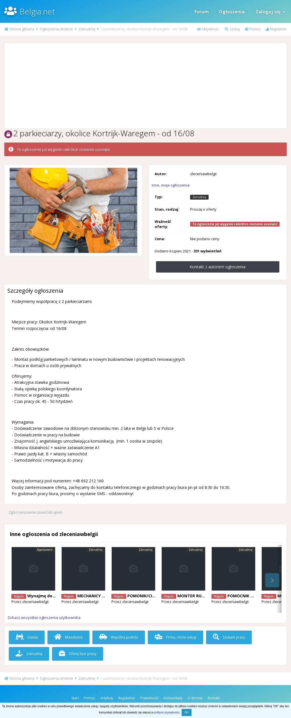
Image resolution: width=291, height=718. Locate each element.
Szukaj (232, 29)
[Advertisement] (145, 85)
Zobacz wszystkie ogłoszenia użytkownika (43, 617)
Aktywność (208, 29)
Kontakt (214, 698)
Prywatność (149, 698)
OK (186, 712)
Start (75, 698)
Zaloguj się (270, 12)
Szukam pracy (229, 637)
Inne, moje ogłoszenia (171, 185)
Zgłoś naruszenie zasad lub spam (36, 512)
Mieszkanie (68, 637)
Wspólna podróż (118, 637)
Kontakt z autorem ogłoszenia (218, 266)
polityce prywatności (166, 712)
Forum (201, 12)
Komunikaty (173, 698)
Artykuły (106, 698)
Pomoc (253, 29)
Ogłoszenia (232, 12)
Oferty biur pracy (77, 653)
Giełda (27, 637)
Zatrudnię (29, 653)
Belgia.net (37, 11)
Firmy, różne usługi (175, 637)
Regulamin (276, 29)
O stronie (195, 698)
